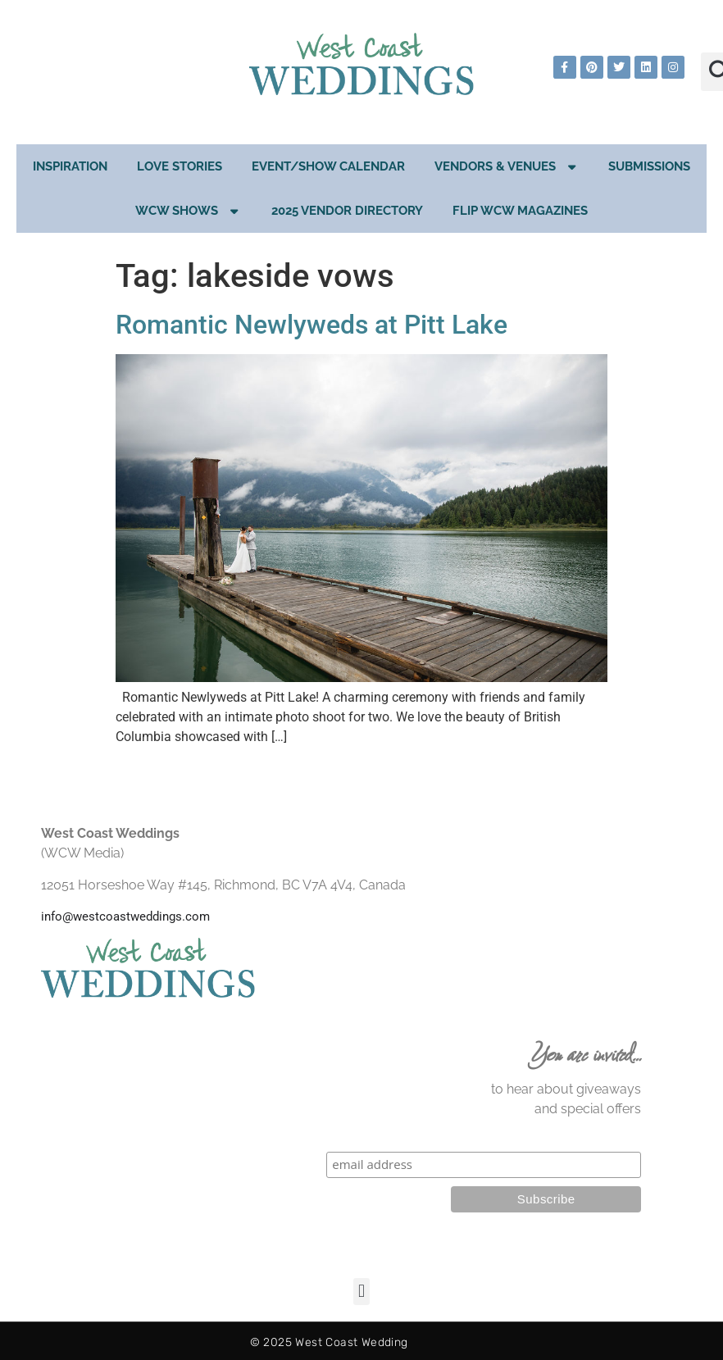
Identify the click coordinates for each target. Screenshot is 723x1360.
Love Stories (179, 166)
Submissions (649, 166)
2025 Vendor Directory (347, 210)
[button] (361, 1291)
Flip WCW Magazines (520, 210)
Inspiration (70, 166)
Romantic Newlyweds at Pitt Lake (311, 324)
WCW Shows (188, 211)
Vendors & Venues (507, 166)
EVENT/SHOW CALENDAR (328, 166)
